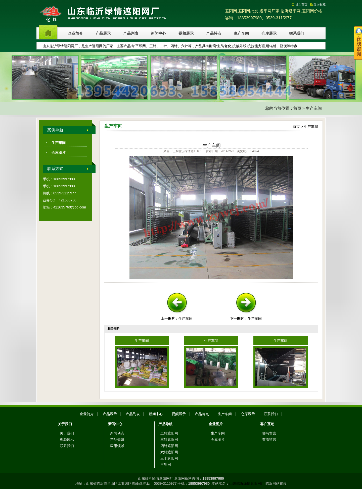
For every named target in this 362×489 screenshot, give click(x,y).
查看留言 (269, 440)
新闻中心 (158, 33)
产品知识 (117, 440)
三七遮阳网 (169, 458)
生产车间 (241, 33)
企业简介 (75, 33)
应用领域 (117, 446)
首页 (297, 108)
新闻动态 (117, 433)
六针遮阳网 (169, 452)
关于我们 (67, 433)
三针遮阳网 (169, 440)
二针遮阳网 (169, 433)
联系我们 (296, 33)
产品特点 (213, 33)
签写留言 (269, 433)
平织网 (165, 465)
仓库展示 (269, 33)
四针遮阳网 (169, 446)
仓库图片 (59, 152)
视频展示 (186, 33)
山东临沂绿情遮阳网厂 (246, 483)
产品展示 (103, 33)
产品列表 (130, 33)
